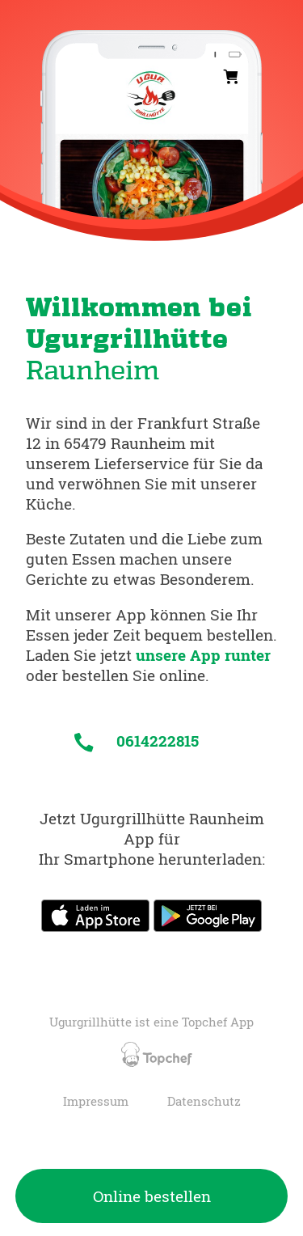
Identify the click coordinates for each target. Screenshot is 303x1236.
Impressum (95, 1101)
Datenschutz (204, 1101)
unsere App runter (203, 655)
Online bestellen (152, 1196)
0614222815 (136, 740)
